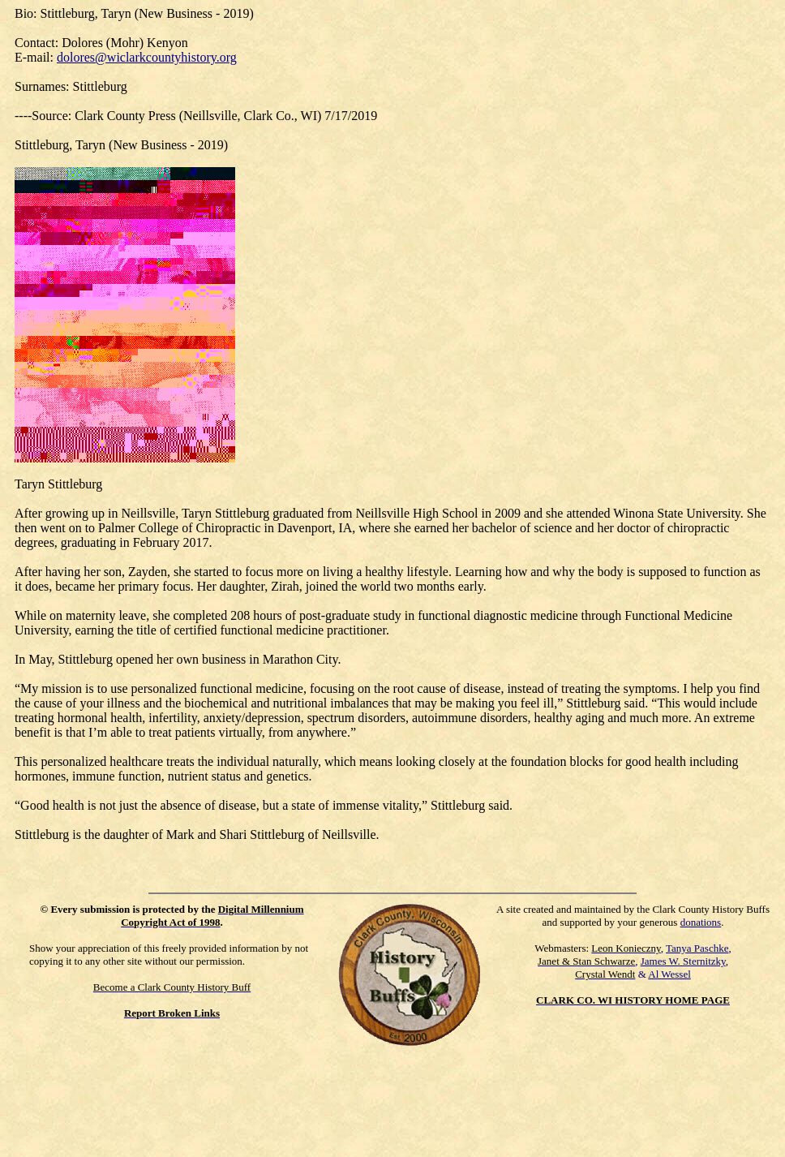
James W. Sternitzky (683, 961)
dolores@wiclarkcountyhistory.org (147, 57)
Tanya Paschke (697, 948)
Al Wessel (669, 974)
